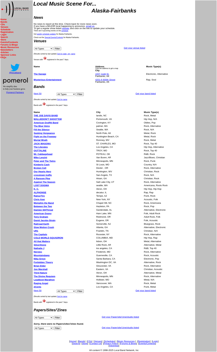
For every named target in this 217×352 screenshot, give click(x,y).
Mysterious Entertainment (48, 79)
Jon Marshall (40, 269)
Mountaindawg (42, 255)
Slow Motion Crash (44, 227)
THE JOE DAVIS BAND (46, 115)
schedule (64, 31)
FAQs (3, 57)
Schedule (5, 29)
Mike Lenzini (40, 157)
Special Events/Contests (54, 37)
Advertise (114, 345)
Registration (7, 32)
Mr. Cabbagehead (43, 154)
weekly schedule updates (46, 34)
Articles (4, 52)
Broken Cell (40, 168)
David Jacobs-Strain (44, 220)
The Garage (40, 74)
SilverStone (40, 245)
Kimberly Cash (42, 164)
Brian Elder (40, 266)
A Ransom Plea (42, 178)
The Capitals (40, 234)
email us (90, 26)
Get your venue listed (134, 48)
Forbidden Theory (43, 262)
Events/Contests (9, 42)
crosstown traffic (43, 175)
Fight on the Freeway (45, 136)
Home (3, 19)
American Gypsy (43, 213)
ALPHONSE (40, 192)
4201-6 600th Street (105, 79)
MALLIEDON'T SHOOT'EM (48, 119)
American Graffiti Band (46, 122)
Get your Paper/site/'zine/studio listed (120, 317)
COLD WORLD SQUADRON (48, 238)
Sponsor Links (8, 55)
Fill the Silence (42, 129)
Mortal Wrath (40, 140)
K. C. (36, 189)
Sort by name (62, 99)
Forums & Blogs (9, 44)
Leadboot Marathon (44, 279)
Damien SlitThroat (43, 210)
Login (3, 34)
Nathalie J (39, 248)
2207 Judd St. (102, 74)
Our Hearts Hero (42, 171)
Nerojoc (38, 252)
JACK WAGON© (42, 143)
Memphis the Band (44, 203)
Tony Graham (41, 217)
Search (4, 37)
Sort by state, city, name (66, 54)
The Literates (41, 147)
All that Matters (42, 241)
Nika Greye (40, 258)
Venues (4, 27)
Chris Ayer (39, 199)
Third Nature (40, 273)
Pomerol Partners (15, 92)
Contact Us (95, 343)
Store (3, 39)
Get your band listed (146, 93)
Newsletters (6, 50)
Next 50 (38, 93)
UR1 (36, 231)
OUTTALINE (40, 150)
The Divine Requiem (44, 276)
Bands (3, 22)
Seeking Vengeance (44, 133)
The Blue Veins (42, 126)
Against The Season (44, 182)
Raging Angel (41, 283)
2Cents (37, 287)
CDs (2, 24)
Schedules (109, 341)
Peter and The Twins (45, 161)
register (65, 28)
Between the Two (43, 206)
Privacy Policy (111, 343)
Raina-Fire (39, 196)
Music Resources (9, 47)
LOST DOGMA (41, 185)
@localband (15, 72)
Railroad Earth (41, 224)
